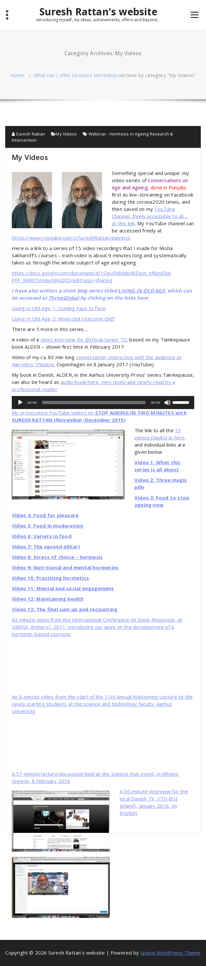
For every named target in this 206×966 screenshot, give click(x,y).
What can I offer (52, 75)
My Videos (66, 134)
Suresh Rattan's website (98, 14)
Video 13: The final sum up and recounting (64, 609)
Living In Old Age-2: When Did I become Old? (63, 318)
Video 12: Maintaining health (48, 598)
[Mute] (167, 402)
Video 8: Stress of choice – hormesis (57, 557)
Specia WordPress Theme (170, 952)
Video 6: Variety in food (42, 536)
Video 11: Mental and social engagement (63, 588)
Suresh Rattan (28, 134)
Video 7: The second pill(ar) (46, 546)
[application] (103, 402)
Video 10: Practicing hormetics (50, 578)
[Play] (20, 402)
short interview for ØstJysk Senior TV (84, 339)
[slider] (94, 402)
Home (17, 75)
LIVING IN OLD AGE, (142, 290)
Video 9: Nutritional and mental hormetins (65, 567)
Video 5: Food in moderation (47, 525)
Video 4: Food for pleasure (45, 515)
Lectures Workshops (96, 75)
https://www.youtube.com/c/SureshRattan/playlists (71, 237)
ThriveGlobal (64, 297)
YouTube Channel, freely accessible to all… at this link (150, 216)
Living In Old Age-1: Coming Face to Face (59, 308)
